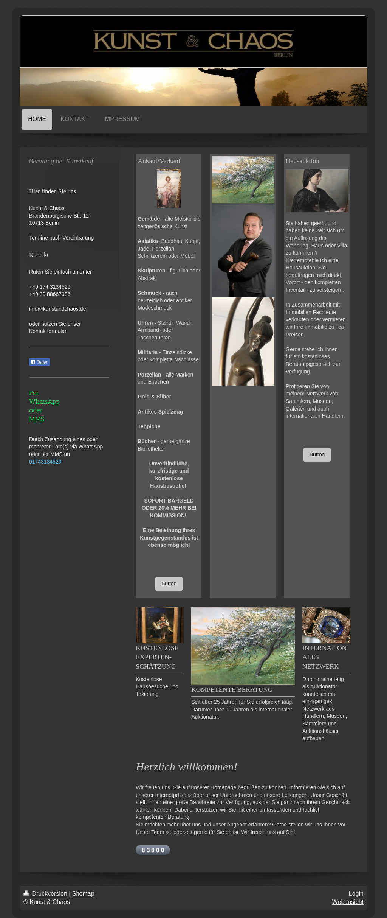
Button (168, 583)
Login (356, 893)
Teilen (39, 362)
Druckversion (46, 893)
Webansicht (348, 902)
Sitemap (83, 893)
